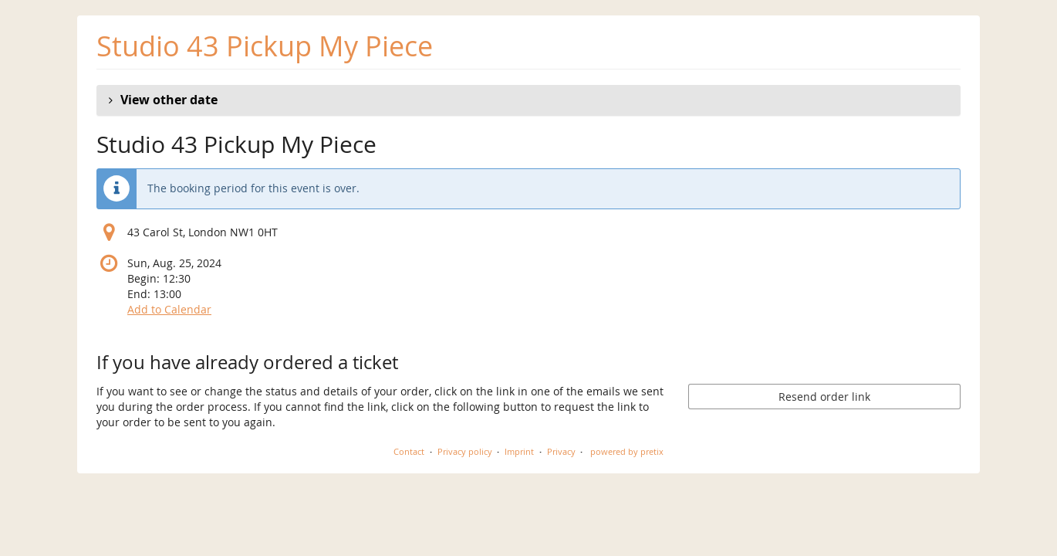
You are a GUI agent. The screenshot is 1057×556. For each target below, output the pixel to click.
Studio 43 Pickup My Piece (264, 46)
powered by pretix (627, 451)
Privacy (561, 451)
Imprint (519, 451)
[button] (528, 100)
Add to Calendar (169, 309)
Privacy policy (464, 451)
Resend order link (824, 396)
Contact (408, 451)
